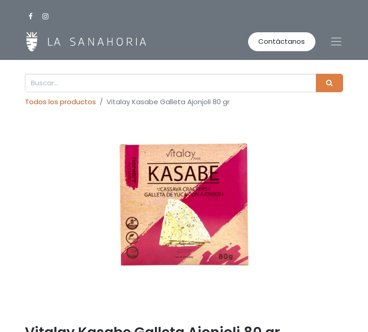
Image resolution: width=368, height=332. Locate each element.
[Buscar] (329, 83)
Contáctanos (281, 41)
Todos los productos (60, 102)
